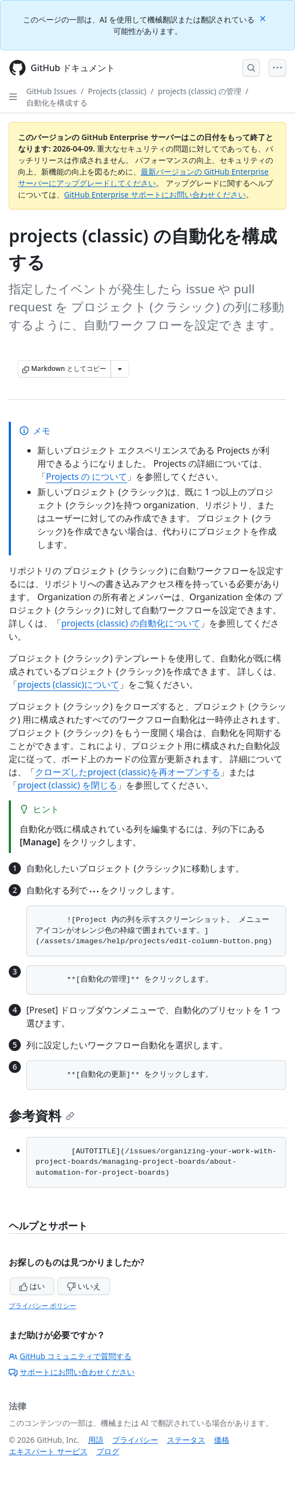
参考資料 (41, 1115)
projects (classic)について (68, 684)
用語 (95, 1440)
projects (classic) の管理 (199, 91)
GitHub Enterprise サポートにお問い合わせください (155, 194)
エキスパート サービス (48, 1451)
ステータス (186, 1440)
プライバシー (135, 1440)
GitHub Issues (51, 91)
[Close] (264, 17)
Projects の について (86, 477)
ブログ (107, 1451)
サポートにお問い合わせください (72, 1372)
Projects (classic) (117, 91)
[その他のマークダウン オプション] (120, 369)
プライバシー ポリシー (42, 1305)
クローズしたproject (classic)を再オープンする (127, 772)
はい (32, 1286)
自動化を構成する (57, 102)
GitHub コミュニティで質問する (70, 1356)
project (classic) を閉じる (67, 785)
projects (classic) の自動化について (130, 623)
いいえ (84, 1286)
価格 (221, 1440)
